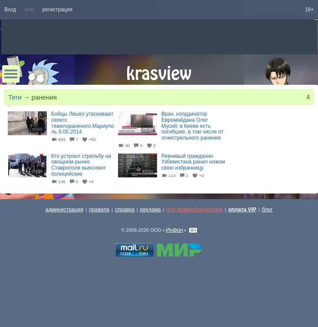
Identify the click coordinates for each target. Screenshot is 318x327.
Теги (15, 97)
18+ (309, 10)
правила (99, 210)
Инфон (174, 230)
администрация (65, 210)
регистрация (57, 10)
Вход (10, 10)
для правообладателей (194, 210)
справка (124, 210)
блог (267, 210)
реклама (150, 210)
